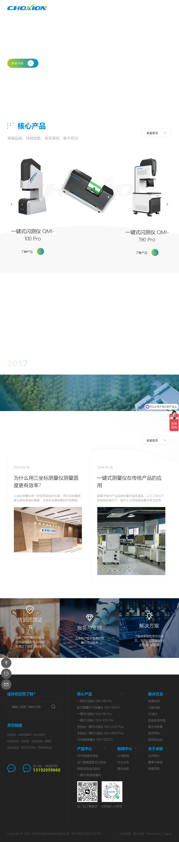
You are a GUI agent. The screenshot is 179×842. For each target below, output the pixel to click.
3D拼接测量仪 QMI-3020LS (95, 739)
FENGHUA (45, 747)
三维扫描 (154, 707)
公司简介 (154, 755)
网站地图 (139, 833)
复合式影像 (155, 726)
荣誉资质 (154, 768)
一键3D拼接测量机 (89, 775)
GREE (48, 741)
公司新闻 (123, 755)
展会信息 (123, 768)
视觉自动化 (155, 739)
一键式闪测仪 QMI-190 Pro (94, 714)
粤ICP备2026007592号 (86, 833)
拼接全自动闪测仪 (88, 768)
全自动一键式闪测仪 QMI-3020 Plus (100, 733)
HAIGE (25, 741)
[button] (11, 78)
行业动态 (123, 762)
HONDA (37, 741)
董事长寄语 (155, 762)
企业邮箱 (125, 833)
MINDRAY (25, 735)
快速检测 (154, 701)
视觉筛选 (154, 733)
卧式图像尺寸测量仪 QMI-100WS (98, 707)
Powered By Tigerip (159, 833)
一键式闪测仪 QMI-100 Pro (94, 701)
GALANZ (13, 747)
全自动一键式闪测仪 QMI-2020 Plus (100, 726)
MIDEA (11, 735)
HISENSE (13, 741)
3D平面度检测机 (87, 755)
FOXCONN (28, 747)
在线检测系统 (157, 720)
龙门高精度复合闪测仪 (91, 762)
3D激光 (153, 714)
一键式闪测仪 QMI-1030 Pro (95, 720)
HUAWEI (39, 735)
